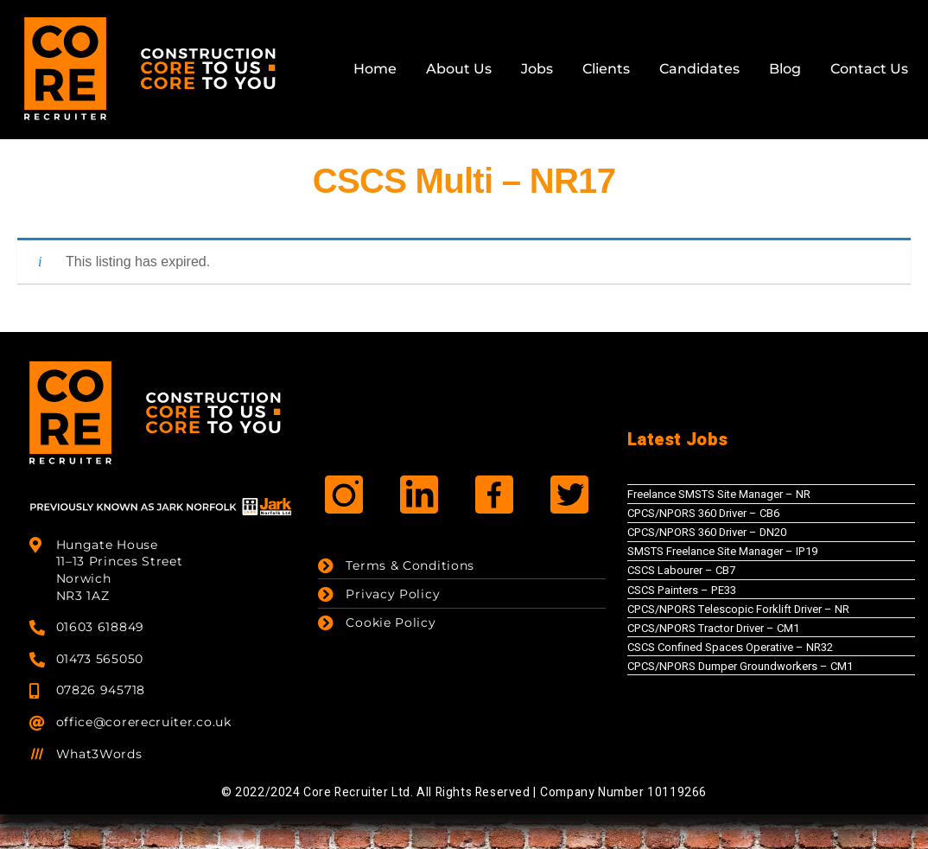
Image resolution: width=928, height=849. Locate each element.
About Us (459, 69)
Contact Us (869, 69)
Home (375, 69)
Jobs (537, 69)
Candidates (699, 69)
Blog (785, 69)
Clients (606, 69)
